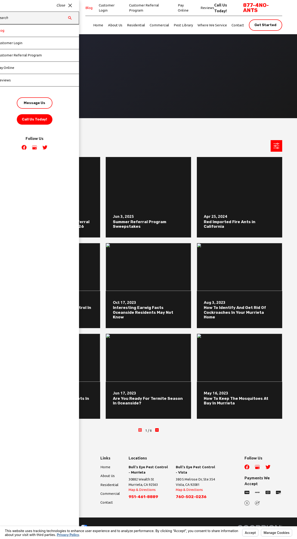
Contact (106, 502)
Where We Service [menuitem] (212, 25)
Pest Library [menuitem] (183, 25)
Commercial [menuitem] (159, 25)
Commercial (110, 494)
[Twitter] (268, 467)
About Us (107, 476)
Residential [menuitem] (136, 25)
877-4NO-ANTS (256, 8)
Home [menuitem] (98, 25)
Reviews (207, 8)
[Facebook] (246, 467)
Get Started (265, 25)
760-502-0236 (191, 496)
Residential (109, 485)
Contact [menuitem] (238, 25)
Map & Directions (142, 490)
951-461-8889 (143, 496)
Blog (89, 8)
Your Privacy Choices (70, 526)
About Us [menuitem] (115, 25)
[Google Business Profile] (257, 467)
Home (105, 467)
